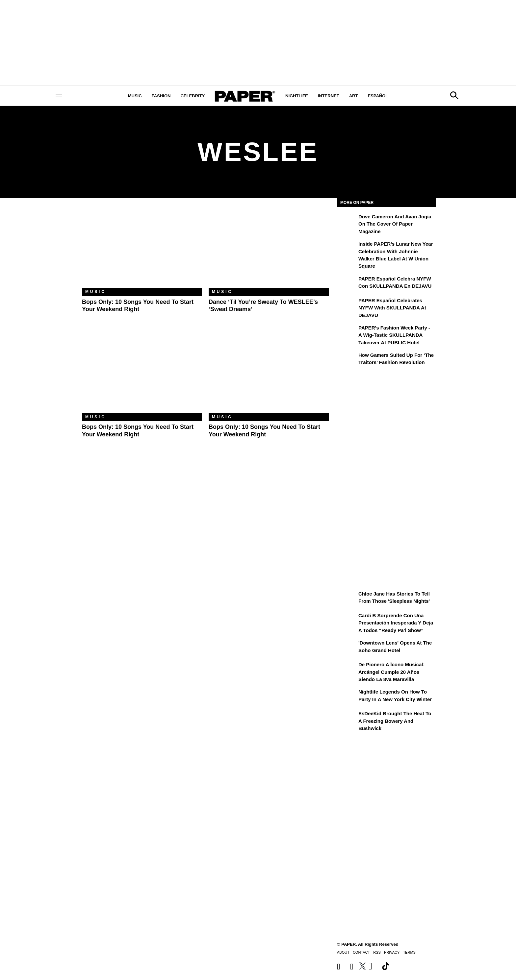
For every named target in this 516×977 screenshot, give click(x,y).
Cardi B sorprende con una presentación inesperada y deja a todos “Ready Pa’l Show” (395, 623)
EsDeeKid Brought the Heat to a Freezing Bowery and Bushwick (394, 721)
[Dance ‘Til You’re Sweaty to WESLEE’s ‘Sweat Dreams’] (269, 248)
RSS (377, 952)
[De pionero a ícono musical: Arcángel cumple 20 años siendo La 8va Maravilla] (347, 669)
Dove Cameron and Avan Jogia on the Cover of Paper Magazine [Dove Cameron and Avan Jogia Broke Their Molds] (394, 224)
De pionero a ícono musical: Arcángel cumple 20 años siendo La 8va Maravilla (391, 672)
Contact (361, 952)
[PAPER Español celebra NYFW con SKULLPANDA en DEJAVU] (347, 283)
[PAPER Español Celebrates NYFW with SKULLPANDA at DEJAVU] (347, 305)
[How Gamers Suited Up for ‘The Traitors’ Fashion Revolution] (347, 360)
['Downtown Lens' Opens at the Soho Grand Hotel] (347, 647)
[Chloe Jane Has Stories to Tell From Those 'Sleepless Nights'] (347, 598)
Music (135, 95)
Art (353, 95)
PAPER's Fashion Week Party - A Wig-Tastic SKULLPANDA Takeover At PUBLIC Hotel (394, 335)
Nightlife (296, 95)
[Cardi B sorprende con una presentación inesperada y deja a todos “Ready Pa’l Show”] (347, 620)
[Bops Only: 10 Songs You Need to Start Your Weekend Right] (142, 248)
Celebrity (192, 95)
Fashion (161, 95)
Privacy (392, 952)
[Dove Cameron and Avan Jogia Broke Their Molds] (347, 221)
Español (378, 95)
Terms (409, 952)
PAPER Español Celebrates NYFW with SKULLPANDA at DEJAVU (392, 308)
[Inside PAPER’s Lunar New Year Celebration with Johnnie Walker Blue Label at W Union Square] (347, 248)
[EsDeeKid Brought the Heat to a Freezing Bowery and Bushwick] (347, 718)
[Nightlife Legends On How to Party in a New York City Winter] (347, 696)
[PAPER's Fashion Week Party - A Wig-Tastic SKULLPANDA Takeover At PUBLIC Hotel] (347, 332)
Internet (328, 95)
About (343, 952)
